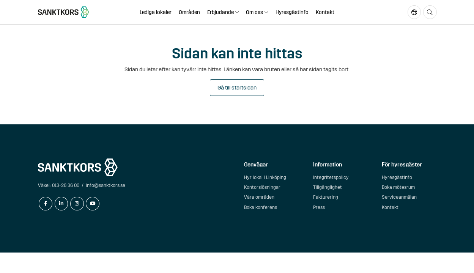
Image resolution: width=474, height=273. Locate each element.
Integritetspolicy (331, 177)
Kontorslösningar (262, 187)
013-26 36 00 (65, 185)
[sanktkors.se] (63, 12)
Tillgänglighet (327, 187)
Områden (189, 12)
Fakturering (325, 197)
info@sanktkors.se (105, 185)
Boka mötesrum (398, 187)
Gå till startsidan (237, 87)
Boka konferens (260, 207)
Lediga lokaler (156, 12)
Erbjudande (220, 12)
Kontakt (325, 12)
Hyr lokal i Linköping (265, 177)
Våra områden (259, 197)
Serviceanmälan (399, 197)
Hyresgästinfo (292, 12)
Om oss (254, 12)
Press (319, 207)
